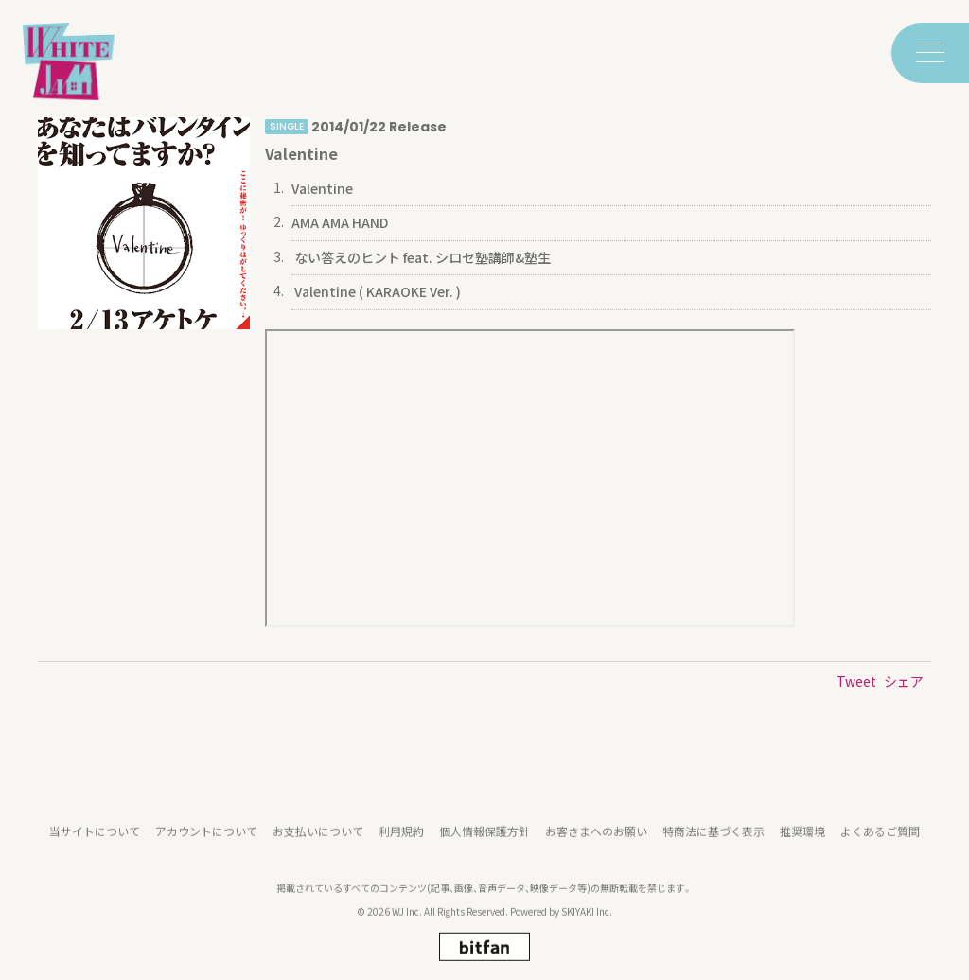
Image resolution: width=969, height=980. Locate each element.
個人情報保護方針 (484, 848)
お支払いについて (318, 848)
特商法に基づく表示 (713, 848)
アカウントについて (206, 848)
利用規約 (401, 848)
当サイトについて (94, 848)
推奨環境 (802, 848)
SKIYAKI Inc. (586, 927)
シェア (904, 681)
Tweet (856, 681)
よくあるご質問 (880, 848)
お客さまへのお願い (596, 848)
